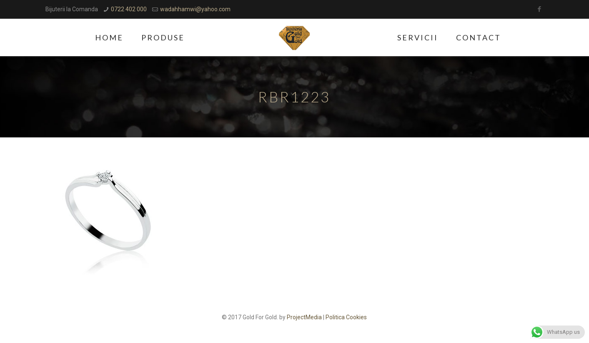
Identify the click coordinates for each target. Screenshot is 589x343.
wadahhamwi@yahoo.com (195, 9)
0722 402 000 (129, 9)
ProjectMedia (304, 317)
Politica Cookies (346, 317)
